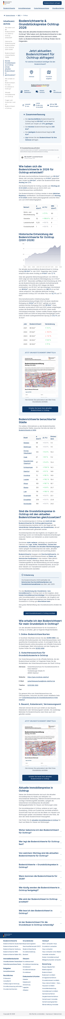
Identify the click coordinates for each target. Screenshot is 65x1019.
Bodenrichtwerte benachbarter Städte (10, 55)
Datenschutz (58, 1014)
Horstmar (27, 475)
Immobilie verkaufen (48, 954)
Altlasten (25, 990)
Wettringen (27, 447)
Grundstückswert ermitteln (50, 980)
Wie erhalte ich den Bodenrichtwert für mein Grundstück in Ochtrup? (10, 84)
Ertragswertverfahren (49, 977)
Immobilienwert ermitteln (50, 991)
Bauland (25, 954)
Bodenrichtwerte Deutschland (12, 944)
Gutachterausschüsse (41, 8)
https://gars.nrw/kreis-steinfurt (38, 677)
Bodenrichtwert (47, 972)
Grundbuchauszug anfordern (12, 986)
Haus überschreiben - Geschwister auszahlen (52, 983)
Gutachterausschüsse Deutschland (13, 964)
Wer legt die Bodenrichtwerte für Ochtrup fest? (40, 842)
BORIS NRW (40, 648)
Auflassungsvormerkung (11, 984)
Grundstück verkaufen (49, 946)
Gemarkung (26, 985)
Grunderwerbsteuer (29, 969)
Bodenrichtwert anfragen (52, 3)
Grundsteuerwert (28, 961)
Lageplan (26, 987)
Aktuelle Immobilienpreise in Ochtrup (10, 94)
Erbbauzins (7, 978)
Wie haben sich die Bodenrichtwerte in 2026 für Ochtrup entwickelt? (10, 33)
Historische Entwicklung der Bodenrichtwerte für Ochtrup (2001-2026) (10, 45)
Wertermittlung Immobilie (50, 1004)
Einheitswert (27, 967)
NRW (19, 15)
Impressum (49, 1014)
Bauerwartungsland (29, 944)
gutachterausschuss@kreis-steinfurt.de (41, 681)
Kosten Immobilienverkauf (50, 957)
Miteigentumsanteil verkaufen (51, 960)
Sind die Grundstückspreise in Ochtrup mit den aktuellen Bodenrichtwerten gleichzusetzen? (10, 68)
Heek (25, 457)
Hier (26, 137)
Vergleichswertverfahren (50, 996)
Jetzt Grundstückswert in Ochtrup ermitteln (40, 613)
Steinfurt (26, 471)
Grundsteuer (27, 972)
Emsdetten (27, 500)
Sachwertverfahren (48, 994)
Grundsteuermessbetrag (30, 964)
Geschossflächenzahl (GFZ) (32, 946)
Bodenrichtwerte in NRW (27, 430)
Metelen (26, 443)
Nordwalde (27, 504)
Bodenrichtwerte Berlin (10, 946)
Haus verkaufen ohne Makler (51, 952)
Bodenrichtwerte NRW (10, 952)
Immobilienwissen (24, 8)
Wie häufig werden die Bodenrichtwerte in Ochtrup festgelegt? (40, 888)
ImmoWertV (7, 981)
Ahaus (26, 483)
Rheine (26, 487)
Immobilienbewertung (49, 988)
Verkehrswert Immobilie (49, 999)
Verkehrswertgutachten (49, 1002)
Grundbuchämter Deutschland (12, 961)
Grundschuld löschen (10, 989)
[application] (40, 255)
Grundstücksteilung (29, 952)
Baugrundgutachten (48, 967)
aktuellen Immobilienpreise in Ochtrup (45, 820)
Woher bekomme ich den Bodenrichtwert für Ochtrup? (40, 831)
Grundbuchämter (58, 8)
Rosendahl (27, 495)
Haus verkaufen (47, 949)
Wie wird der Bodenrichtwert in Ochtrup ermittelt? (40, 900)
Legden (26, 479)
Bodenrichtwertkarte (29, 949)
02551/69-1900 (33, 685)
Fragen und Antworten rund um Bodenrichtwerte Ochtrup (10, 104)
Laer (25, 491)
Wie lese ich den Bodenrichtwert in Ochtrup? (40, 912)
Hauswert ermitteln (48, 986)
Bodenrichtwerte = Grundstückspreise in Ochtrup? (40, 865)
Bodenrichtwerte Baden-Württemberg (13, 954)
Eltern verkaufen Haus (49, 944)
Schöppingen (28, 467)
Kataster (25, 979)
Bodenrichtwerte (9, 8)
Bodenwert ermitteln (48, 975)
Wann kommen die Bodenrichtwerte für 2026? (40, 877)
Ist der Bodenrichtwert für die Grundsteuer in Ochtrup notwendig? (40, 923)
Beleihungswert (47, 969)
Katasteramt (26, 982)
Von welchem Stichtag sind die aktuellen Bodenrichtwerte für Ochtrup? (40, 854)
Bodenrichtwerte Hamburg (12, 949)
